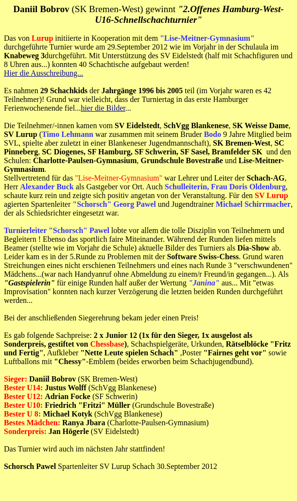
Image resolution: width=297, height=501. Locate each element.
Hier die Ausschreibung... (43, 73)
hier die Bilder (103, 108)
